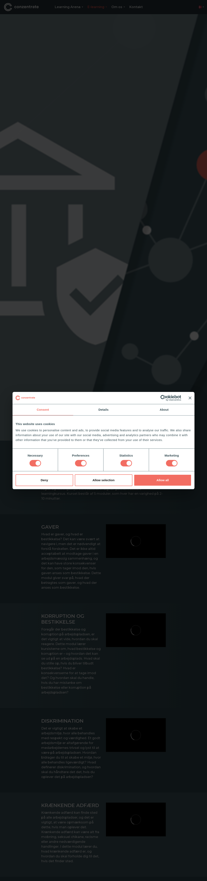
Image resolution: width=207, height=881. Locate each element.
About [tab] (164, 409)
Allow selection (103, 480)
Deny (44, 480)
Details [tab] (103, 409)
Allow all (162, 480)
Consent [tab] (43, 409)
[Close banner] (190, 397)
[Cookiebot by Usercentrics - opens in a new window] (163, 398)
